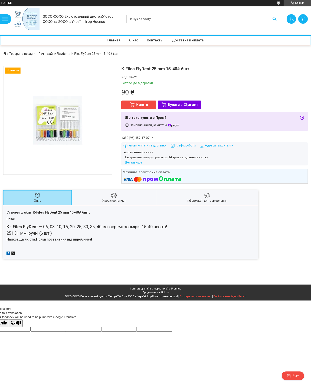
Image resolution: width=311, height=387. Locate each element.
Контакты (155, 40)
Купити (142, 105)
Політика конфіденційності (229, 296)
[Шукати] (274, 19)
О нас (133, 40)
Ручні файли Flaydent (53, 53)
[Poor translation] (16, 323)
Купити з (183, 105)
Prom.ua (176, 288)
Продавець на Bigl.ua (156, 292)
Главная (114, 40)
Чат (293, 376)
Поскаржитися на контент (195, 296)
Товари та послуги (22, 53)
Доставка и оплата (188, 40)
